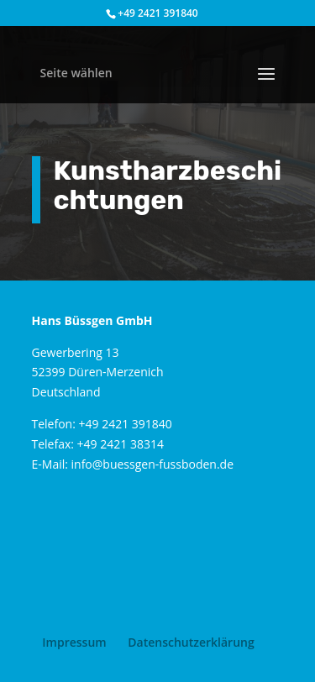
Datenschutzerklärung (191, 642)
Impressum (74, 642)
